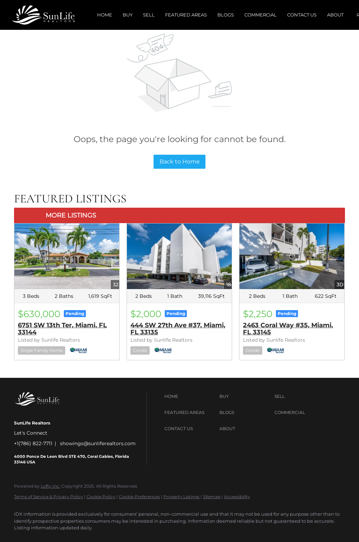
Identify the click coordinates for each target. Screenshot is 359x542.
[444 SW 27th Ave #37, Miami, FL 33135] (179, 256)
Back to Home (180, 161)
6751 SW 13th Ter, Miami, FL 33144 (62, 328)
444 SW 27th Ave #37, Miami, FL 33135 (177, 328)
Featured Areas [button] (186, 15)
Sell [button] (149, 15)
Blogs (225, 15)
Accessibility (237, 496)
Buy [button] (128, 15)
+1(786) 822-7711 (33, 443)
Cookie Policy (101, 496)
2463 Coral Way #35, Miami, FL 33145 (288, 328)
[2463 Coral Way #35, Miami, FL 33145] (291, 256)
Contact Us (302, 15)
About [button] (335, 15)
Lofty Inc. (50, 486)
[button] (190, 396)
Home (104, 15)
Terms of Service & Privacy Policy (48, 496)
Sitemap (212, 496)
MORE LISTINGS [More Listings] (71, 215)
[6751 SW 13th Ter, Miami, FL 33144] (66, 256)
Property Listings (181, 496)
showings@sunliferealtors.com (98, 443)
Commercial (260, 15)
